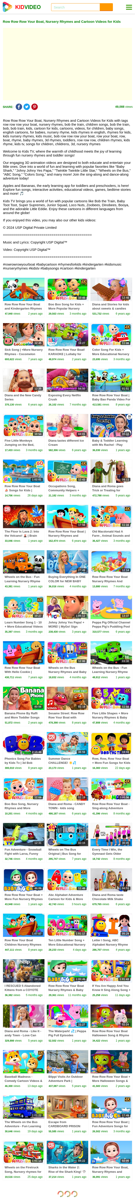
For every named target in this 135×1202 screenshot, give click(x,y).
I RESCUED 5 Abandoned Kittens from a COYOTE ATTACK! (23, 990)
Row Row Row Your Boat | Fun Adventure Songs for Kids (110, 1126)
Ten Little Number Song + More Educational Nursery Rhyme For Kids (66, 944)
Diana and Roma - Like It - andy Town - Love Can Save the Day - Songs (23, 1035)
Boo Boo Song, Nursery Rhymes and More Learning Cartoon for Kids (23, 808)
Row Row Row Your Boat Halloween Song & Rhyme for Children (110, 1035)
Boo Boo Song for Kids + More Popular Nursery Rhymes (66, 308)
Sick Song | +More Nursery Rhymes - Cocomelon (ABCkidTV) (24, 354)
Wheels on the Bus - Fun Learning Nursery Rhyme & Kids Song (110, 672)
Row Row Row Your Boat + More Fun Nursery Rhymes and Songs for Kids (24, 899)
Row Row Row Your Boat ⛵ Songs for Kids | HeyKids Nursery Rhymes (23, 490)
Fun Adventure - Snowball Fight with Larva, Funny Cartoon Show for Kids (23, 854)
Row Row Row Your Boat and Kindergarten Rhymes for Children (23, 308)
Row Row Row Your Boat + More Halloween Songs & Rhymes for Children (111, 1081)
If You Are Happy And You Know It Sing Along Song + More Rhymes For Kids (111, 990)
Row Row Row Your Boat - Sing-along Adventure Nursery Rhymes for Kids (110, 808)
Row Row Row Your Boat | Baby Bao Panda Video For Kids (111, 399)
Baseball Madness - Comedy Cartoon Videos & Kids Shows (23, 1081)
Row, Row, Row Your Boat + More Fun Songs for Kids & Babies (111, 763)
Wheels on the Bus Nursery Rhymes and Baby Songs (67, 672)
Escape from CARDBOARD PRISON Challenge (64, 1126)
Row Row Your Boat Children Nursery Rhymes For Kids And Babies (23, 944)
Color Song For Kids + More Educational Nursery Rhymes (110, 354)
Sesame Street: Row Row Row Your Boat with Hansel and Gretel (66, 717)
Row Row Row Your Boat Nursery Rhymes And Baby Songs (110, 581)
